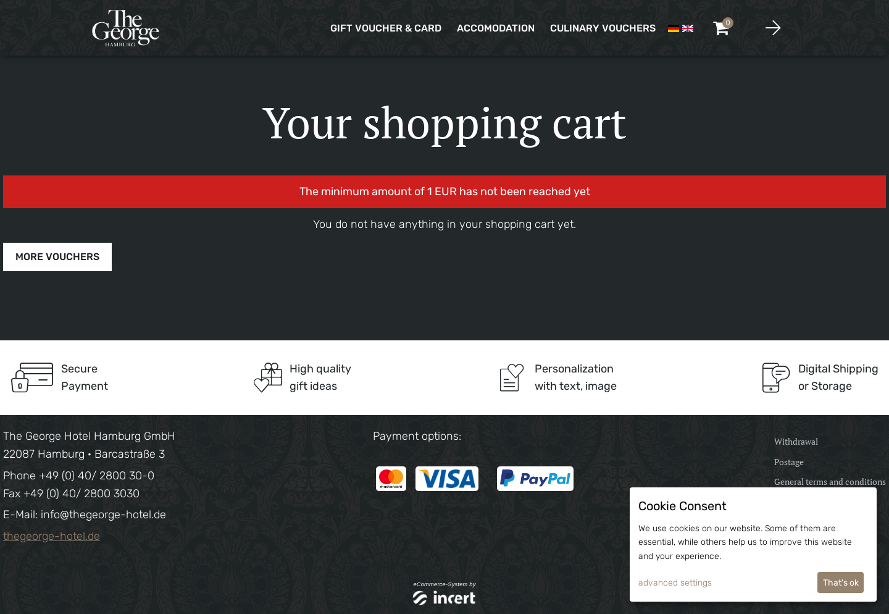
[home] (126, 28)
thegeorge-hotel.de (51, 536)
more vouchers (57, 257)
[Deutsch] (673, 28)
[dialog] (753, 544)
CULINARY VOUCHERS (603, 28)
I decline (791, 583)
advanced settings (675, 583)
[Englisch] (687, 28)
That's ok (841, 583)
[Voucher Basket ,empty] (722, 28)
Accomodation (496, 28)
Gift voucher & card (385, 28)
